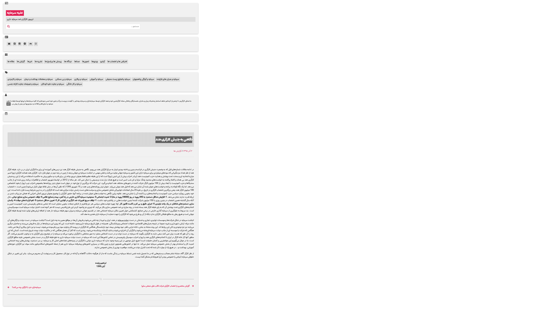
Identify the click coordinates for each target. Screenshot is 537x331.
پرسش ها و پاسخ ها (53, 61)
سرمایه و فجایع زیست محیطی (118, 79)
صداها (77, 61)
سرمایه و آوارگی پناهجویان (143, 79)
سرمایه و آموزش (96, 79)
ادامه (8, 104)
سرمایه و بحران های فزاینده (168, 79)
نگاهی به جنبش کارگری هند (169, 139)
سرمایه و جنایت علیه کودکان (52, 84)
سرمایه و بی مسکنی (63, 79)
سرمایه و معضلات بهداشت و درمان (38, 79)
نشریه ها (38, 61)
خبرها (29, 61)
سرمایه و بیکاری (80, 79)
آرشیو (102, 61)
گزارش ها (21, 61)
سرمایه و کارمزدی (14, 79)
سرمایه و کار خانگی (74, 84)
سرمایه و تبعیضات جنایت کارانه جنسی (23, 84)
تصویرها (85, 61)
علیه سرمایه (15, 13)
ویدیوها (95, 61)
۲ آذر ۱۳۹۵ (187, 151)
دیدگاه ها (68, 61)
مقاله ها (11, 61)
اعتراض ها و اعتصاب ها (117, 61)
